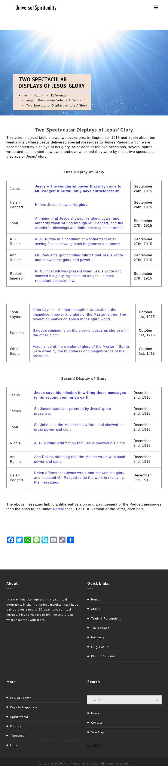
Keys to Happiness (23, 707)
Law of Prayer (20, 698)
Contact (96, 723)
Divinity (15, 726)
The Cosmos (100, 628)
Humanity (98, 637)
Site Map (97, 732)
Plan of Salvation (104, 656)
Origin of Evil (101, 647)
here (140, 509)
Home (23, 95)
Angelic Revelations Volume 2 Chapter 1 (56, 100)
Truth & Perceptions (106, 618)
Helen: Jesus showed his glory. (61, 205)
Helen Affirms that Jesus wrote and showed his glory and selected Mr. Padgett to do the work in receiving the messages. (79, 477)
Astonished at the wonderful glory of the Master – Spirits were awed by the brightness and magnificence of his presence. (81, 351)
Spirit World (19, 717)
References (59, 95)
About (39, 95)
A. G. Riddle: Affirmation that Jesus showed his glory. (80, 443)
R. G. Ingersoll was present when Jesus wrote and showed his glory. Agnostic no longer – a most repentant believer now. (78, 275)
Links (14, 745)
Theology (17, 736)
